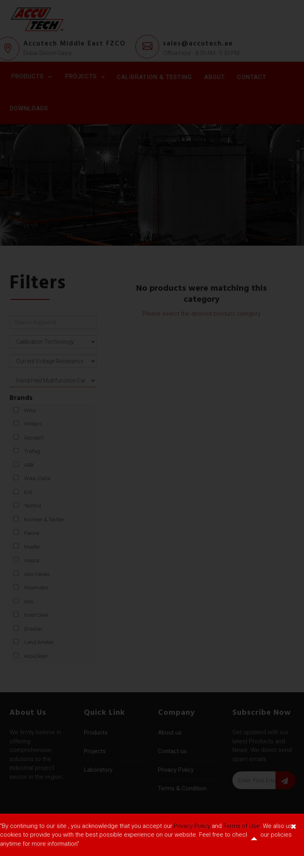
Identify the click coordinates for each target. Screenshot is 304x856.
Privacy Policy (192, 825)
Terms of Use (241, 825)
